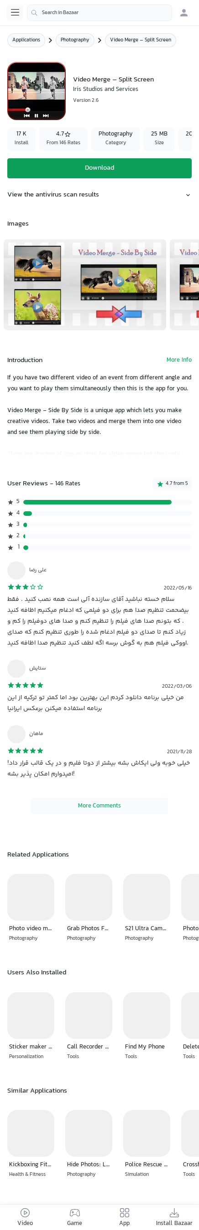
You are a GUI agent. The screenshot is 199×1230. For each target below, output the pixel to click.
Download (99, 168)
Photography (75, 40)
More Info (179, 360)
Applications (26, 40)
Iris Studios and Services (105, 90)
